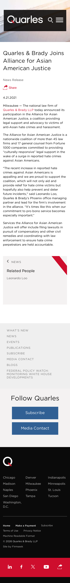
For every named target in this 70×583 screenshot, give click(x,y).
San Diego (10, 496)
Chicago (9, 477)
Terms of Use (10, 530)
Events (13, 342)
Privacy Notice (32, 530)
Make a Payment (25, 525)
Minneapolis (56, 483)
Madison (9, 483)
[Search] (50, 20)
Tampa (30, 496)
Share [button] (10, 87)
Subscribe (16, 353)
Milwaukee (33, 483)
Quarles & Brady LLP (18, 110)
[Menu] (59, 20)
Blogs (12, 365)
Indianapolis (57, 477)
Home (6, 525)
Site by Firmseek (13, 546)
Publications (19, 348)
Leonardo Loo (17, 278)
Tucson (53, 496)
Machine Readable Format (19, 535)
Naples (8, 490)
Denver (31, 477)
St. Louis (54, 490)
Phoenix (31, 490)
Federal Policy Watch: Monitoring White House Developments (29, 374)
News (12, 336)
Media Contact (20, 359)
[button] (60, 567)
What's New (18, 330)
